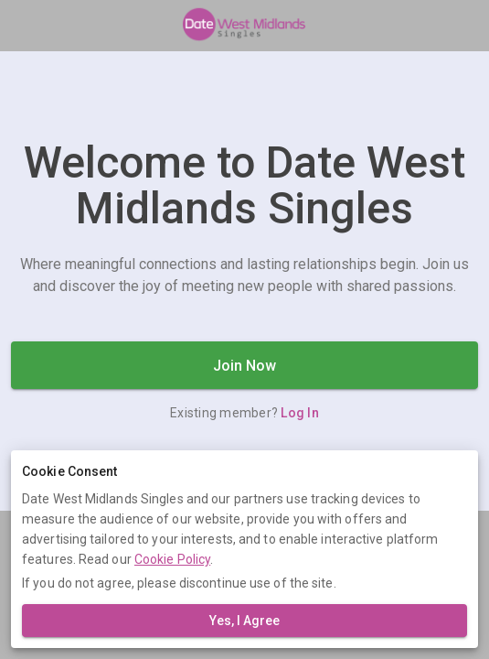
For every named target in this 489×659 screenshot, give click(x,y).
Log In (300, 412)
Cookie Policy (172, 559)
